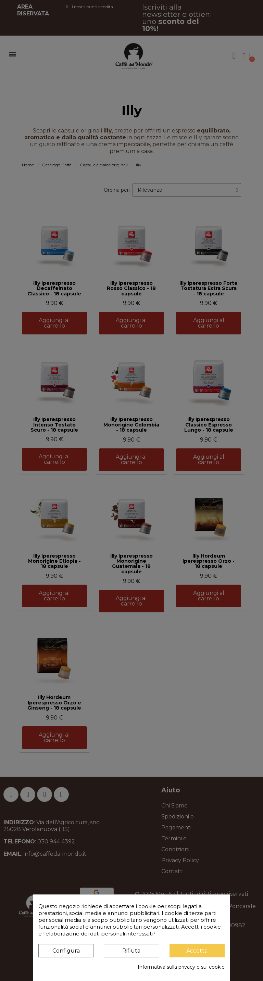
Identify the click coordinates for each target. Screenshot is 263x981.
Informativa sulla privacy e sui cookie (181, 967)
